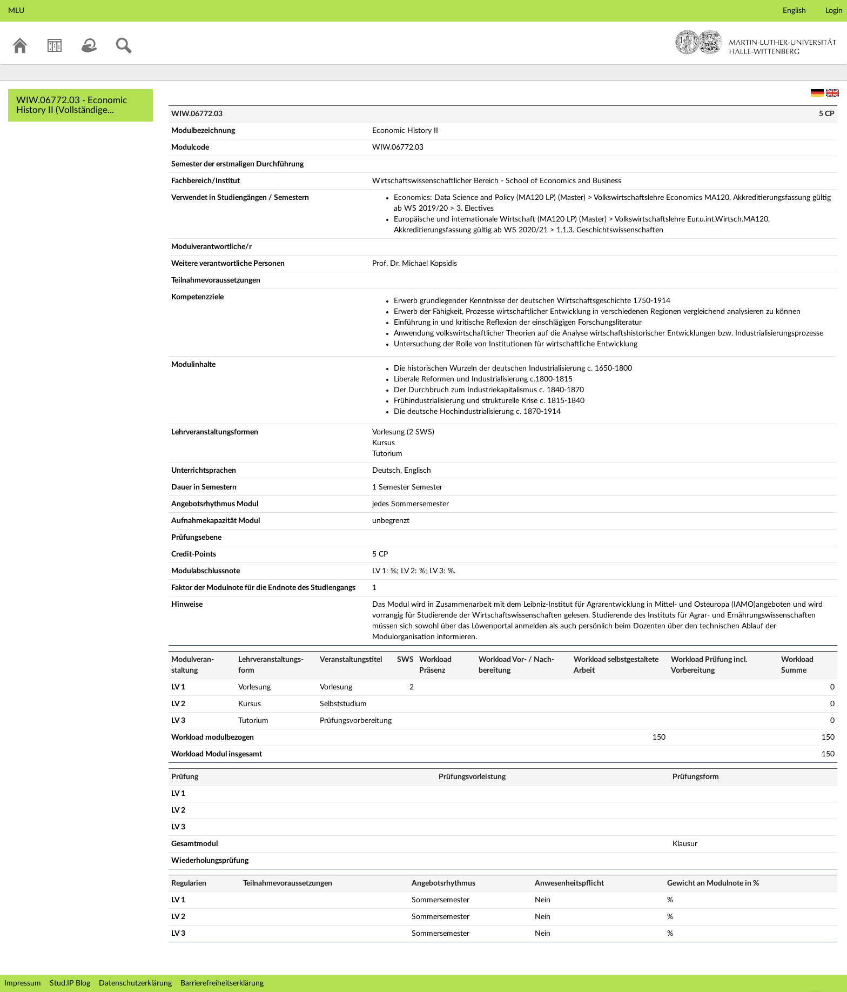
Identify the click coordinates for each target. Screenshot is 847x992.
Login (834, 11)
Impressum (22, 983)
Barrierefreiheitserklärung (222, 983)
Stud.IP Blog (70, 983)
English (794, 11)
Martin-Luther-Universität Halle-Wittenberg (756, 42)
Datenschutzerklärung (135, 983)
